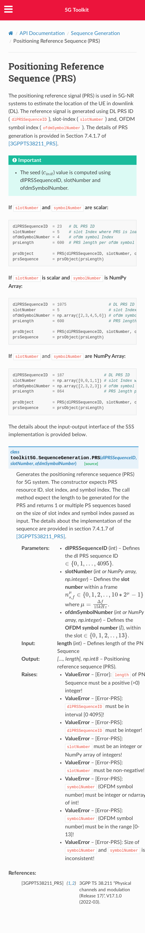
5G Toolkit (77, 10)
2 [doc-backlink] (73, 883)
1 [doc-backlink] (69, 883)
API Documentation (42, 33)
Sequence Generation (95, 33)
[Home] (10, 33)
